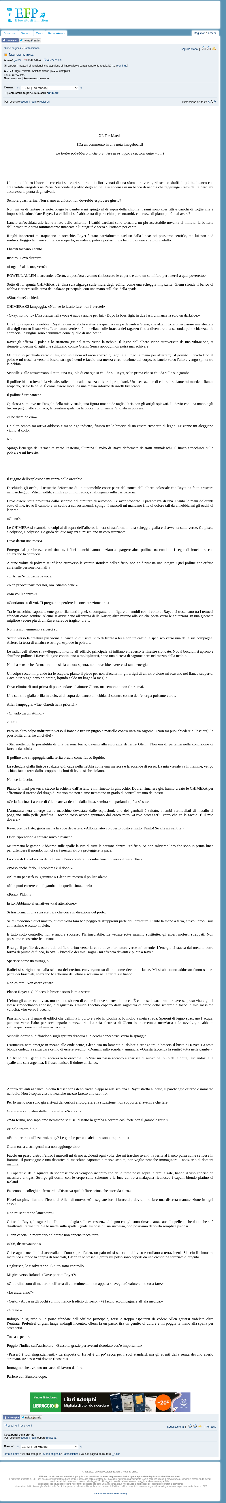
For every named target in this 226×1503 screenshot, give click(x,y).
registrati (45, 101)
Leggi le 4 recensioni (18, 1425)
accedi (212, 33)
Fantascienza (32, 48)
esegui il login (29, 101)
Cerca (39, 33)
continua (122, 65)
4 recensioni (53, 60)
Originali (26, 33)
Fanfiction (10, 33)
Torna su (211, 1426)
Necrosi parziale (21, 54)
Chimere (53, 93)
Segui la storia (189, 49)
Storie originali (12, 48)
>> (81, 88)
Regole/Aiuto (56, 33)
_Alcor (17, 60)
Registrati (199, 33)
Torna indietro (11, 1453)
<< (18, 88)
